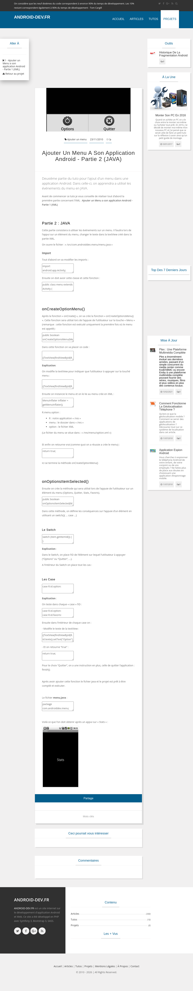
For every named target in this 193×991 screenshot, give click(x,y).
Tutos (153, 19)
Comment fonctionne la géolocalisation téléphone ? (172, 406)
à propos (123, 966)
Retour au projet (13, 73)
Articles (136, 19)
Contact (135, 966)
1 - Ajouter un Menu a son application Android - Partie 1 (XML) (14, 65)
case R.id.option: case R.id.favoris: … (58, 613)
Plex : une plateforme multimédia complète (173, 351)
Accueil (118, 19)
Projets (169, 19)
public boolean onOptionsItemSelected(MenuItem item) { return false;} (58, 501)
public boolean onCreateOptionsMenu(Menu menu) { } (58, 337)
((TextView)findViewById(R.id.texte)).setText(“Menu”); (58, 384)
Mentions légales (105, 966)
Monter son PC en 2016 (170, 115)
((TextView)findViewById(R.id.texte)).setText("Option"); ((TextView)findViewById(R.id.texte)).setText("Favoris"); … (58, 637)
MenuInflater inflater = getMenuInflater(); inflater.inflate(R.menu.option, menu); (58, 402)
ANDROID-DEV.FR (24, 908)
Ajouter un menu (76, 139)
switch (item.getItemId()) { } (58, 539)
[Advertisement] (86, 57)
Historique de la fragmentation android (173, 54)
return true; (58, 453)
